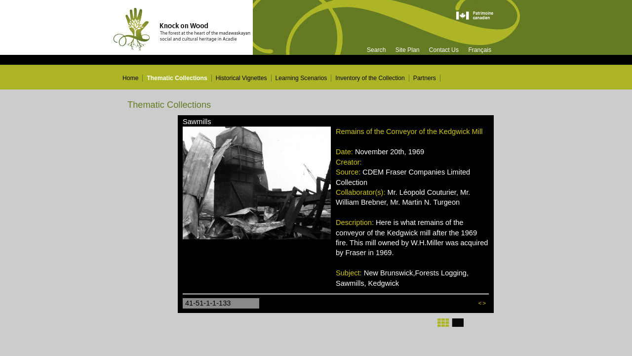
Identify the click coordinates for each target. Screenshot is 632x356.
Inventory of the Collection (370, 78)
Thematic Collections (177, 78)
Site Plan (407, 49)
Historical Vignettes (241, 78)
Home (130, 78)
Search (376, 49)
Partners (424, 78)
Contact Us (444, 49)
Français (479, 49)
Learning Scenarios (301, 78)
